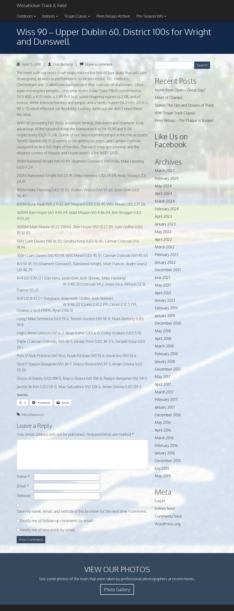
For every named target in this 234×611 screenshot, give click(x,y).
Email (23, 486)
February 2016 (166, 445)
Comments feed (168, 516)
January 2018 (165, 361)
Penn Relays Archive (113, 16)
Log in (160, 500)
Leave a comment (98, 64)
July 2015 (162, 468)
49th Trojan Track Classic (175, 112)
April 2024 (163, 193)
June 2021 (162, 277)
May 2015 (163, 475)
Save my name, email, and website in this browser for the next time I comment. (82, 511)
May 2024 (163, 186)
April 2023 (163, 216)
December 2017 (168, 369)
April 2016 (163, 430)
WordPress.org (167, 523)
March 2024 (165, 201)
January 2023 (165, 224)
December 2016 (168, 414)
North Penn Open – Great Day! (180, 90)
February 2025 (167, 178)
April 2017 (163, 384)
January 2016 (165, 453)
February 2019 (166, 308)
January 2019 (165, 315)
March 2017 (164, 392)
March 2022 (165, 246)
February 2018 (166, 353)
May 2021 (163, 285)
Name (23, 476)
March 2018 (164, 346)
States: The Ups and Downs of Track (184, 105)
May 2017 (163, 376)
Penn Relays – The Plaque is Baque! (184, 120)
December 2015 (168, 460)
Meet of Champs (168, 97)
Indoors (50, 16)
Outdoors (26, 16)
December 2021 (168, 269)
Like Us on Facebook (171, 140)
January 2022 (165, 262)
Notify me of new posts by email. (48, 529)
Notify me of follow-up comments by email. (57, 520)
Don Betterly (63, 64)
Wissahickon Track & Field (41, 5)
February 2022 (167, 254)
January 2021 (165, 300)
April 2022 (163, 239)
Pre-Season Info (151, 16)
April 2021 (163, 292)
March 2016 (164, 437)
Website (24, 495)
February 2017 (166, 399)
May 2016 (163, 422)
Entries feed (165, 508)
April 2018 (163, 338)
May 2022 (163, 231)
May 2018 (163, 330)
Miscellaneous (33, 414)
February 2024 (167, 208)
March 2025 (165, 170)
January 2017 (165, 407)
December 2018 (168, 323)
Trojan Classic (77, 16)
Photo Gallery (117, 589)
